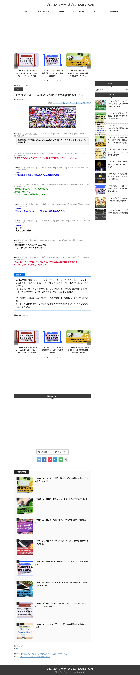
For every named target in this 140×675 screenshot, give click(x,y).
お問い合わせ (113, 11)
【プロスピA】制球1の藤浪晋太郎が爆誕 (35, 657)
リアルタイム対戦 (78, 11)
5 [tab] (54, 80)
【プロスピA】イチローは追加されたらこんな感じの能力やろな (43, 654)
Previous (16, 66)
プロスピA (19, 646)
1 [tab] (41, 80)
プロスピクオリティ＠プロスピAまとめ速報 (70, 4)
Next (89, 66)
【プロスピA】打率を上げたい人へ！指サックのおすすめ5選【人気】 (62, 499)
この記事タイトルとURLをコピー (52, 452)
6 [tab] (57, 80)
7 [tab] (61, 80)
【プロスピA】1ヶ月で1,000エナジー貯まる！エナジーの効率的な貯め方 (118, 152)
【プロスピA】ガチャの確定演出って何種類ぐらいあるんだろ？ (118, 164)
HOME (26, 11)
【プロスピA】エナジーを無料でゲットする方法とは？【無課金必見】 (25, 73)
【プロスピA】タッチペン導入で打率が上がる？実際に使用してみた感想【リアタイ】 (118, 140)
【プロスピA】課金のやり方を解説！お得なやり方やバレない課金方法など (118, 115)
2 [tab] (44, 80)
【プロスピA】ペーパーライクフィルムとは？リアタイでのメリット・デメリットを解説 (51, 73)
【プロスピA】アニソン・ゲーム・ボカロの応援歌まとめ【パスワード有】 (118, 127)
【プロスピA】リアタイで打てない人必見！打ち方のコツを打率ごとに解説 (118, 103)
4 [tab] (51, 80)
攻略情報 (61, 11)
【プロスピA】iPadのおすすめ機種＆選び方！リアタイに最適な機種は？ (77, 73)
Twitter (96, 11)
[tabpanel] (25, 64)
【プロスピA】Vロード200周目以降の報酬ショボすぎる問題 (118, 212)
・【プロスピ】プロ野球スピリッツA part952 (72, 103)
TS (17, 649)
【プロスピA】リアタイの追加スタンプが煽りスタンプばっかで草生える (118, 176)
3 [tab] (47, 80)
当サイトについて (43, 11)
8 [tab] (64, 80)
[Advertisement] (52, 33)
